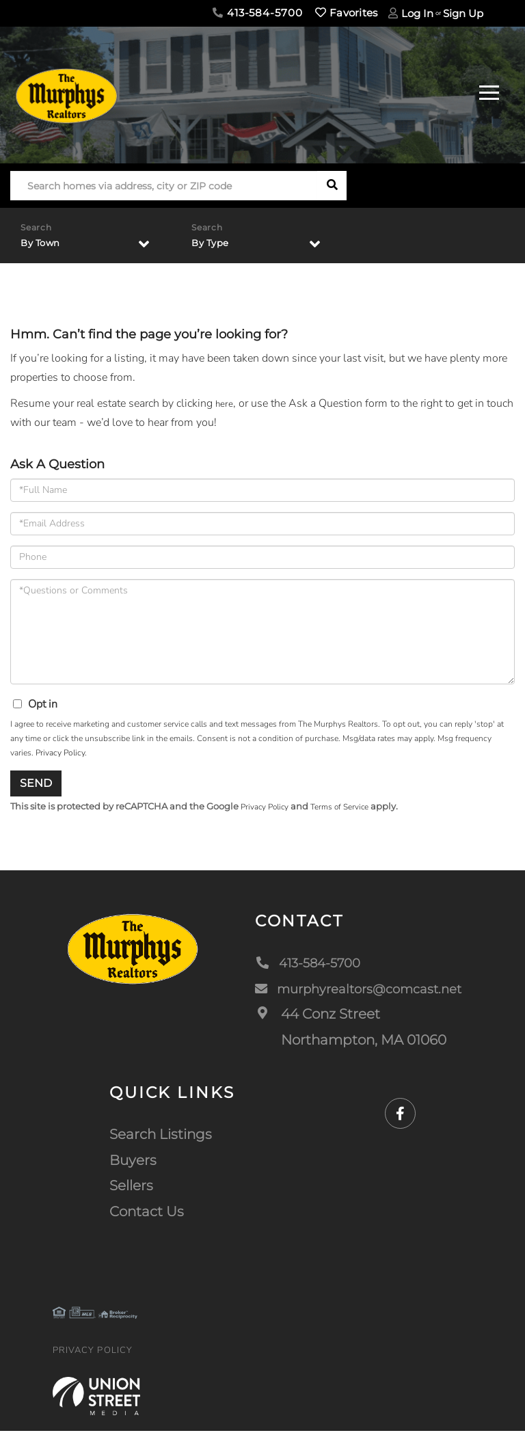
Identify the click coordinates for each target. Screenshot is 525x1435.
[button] (332, 185)
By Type (214, 243)
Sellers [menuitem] (131, 1189)
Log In (417, 13)
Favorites (346, 12)
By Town (45, 243)
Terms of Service (349, 810)
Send (36, 785)
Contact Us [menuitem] (146, 1215)
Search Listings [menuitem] (160, 1138)
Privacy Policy (60, 755)
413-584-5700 (257, 12)
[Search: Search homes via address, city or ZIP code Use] (163, 185)
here (225, 406)
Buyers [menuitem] (133, 1164)
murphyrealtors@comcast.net (352, 992)
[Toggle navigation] (489, 90)
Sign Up (463, 13)
